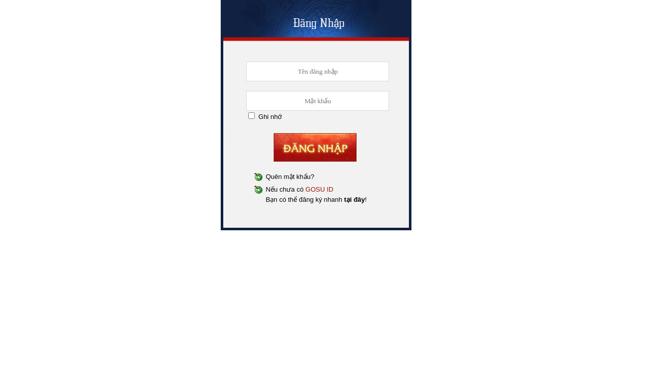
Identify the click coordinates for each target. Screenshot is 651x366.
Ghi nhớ (270, 116)
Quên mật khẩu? (289, 176)
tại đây (354, 199)
